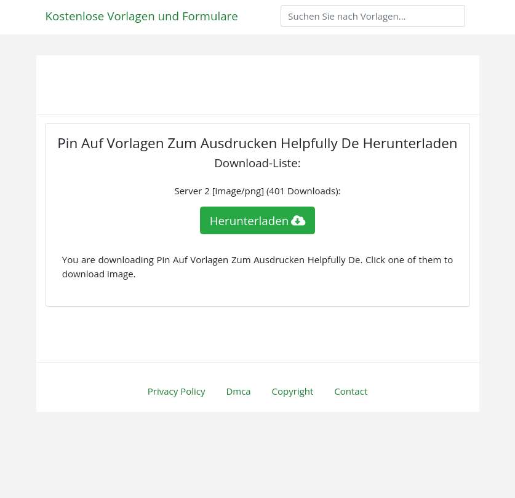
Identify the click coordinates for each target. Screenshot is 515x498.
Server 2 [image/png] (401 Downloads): (257, 190)
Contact (350, 391)
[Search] (373, 16)
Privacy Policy (177, 391)
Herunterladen (258, 220)
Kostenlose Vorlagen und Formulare (142, 15)
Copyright (293, 391)
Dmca (238, 391)
